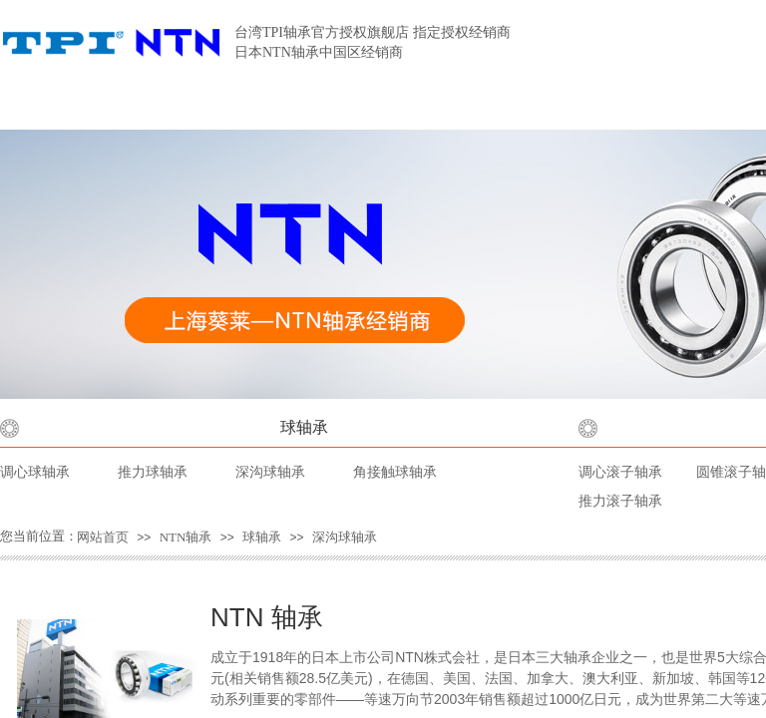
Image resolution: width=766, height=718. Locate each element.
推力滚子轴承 (620, 501)
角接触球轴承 (395, 472)
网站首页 (103, 537)
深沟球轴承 (270, 472)
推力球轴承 (153, 472)
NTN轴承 (186, 537)
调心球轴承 (35, 472)
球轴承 (304, 427)
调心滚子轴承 (620, 472)
